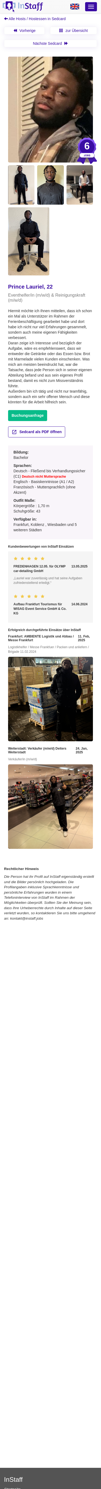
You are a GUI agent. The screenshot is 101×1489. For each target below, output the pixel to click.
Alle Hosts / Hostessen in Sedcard (35, 19)
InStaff (13, 1479)
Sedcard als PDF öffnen (37, 432)
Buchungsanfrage (28, 415)
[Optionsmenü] (91, 6)
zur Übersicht (73, 30)
